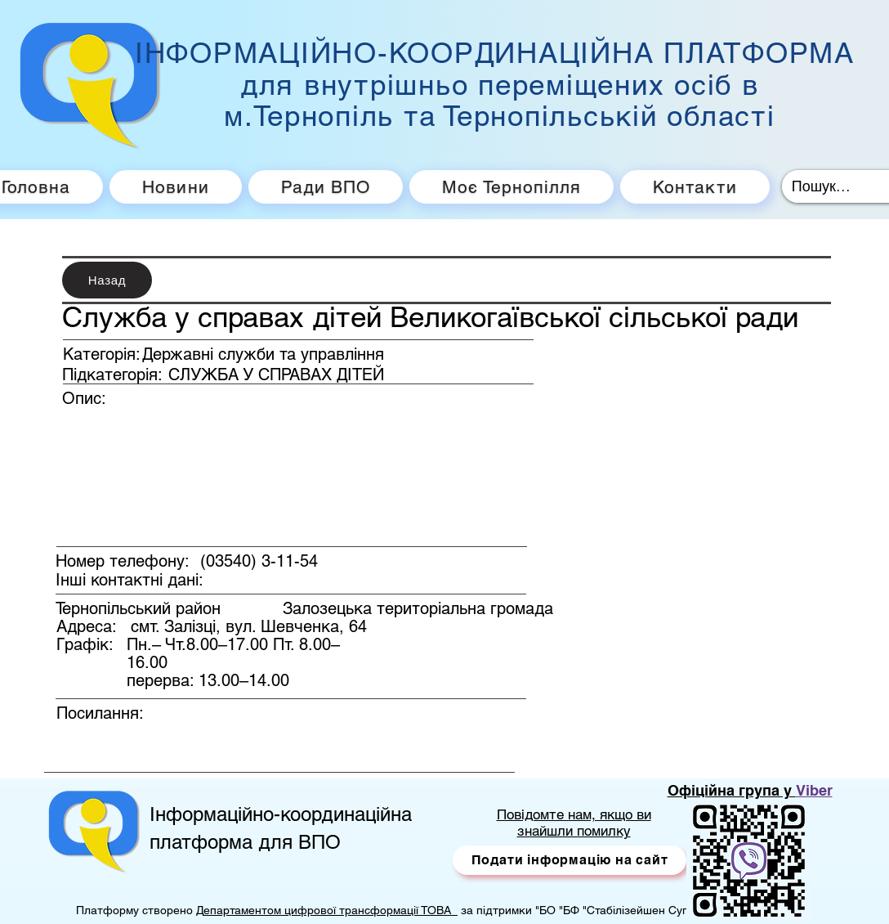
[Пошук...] (823, 186)
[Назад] (107, 280)
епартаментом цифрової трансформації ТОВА (330, 910)
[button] (569, 860)
